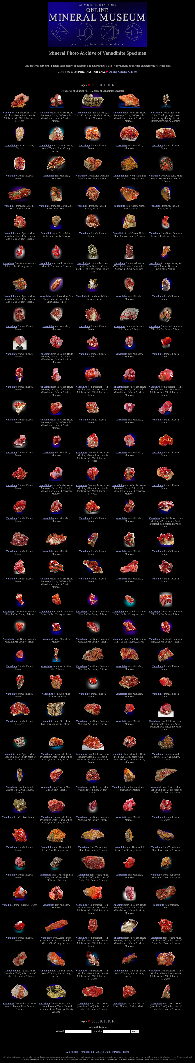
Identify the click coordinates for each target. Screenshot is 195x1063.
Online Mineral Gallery (123, 71)
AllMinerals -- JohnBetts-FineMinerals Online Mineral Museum (97, 1052)
